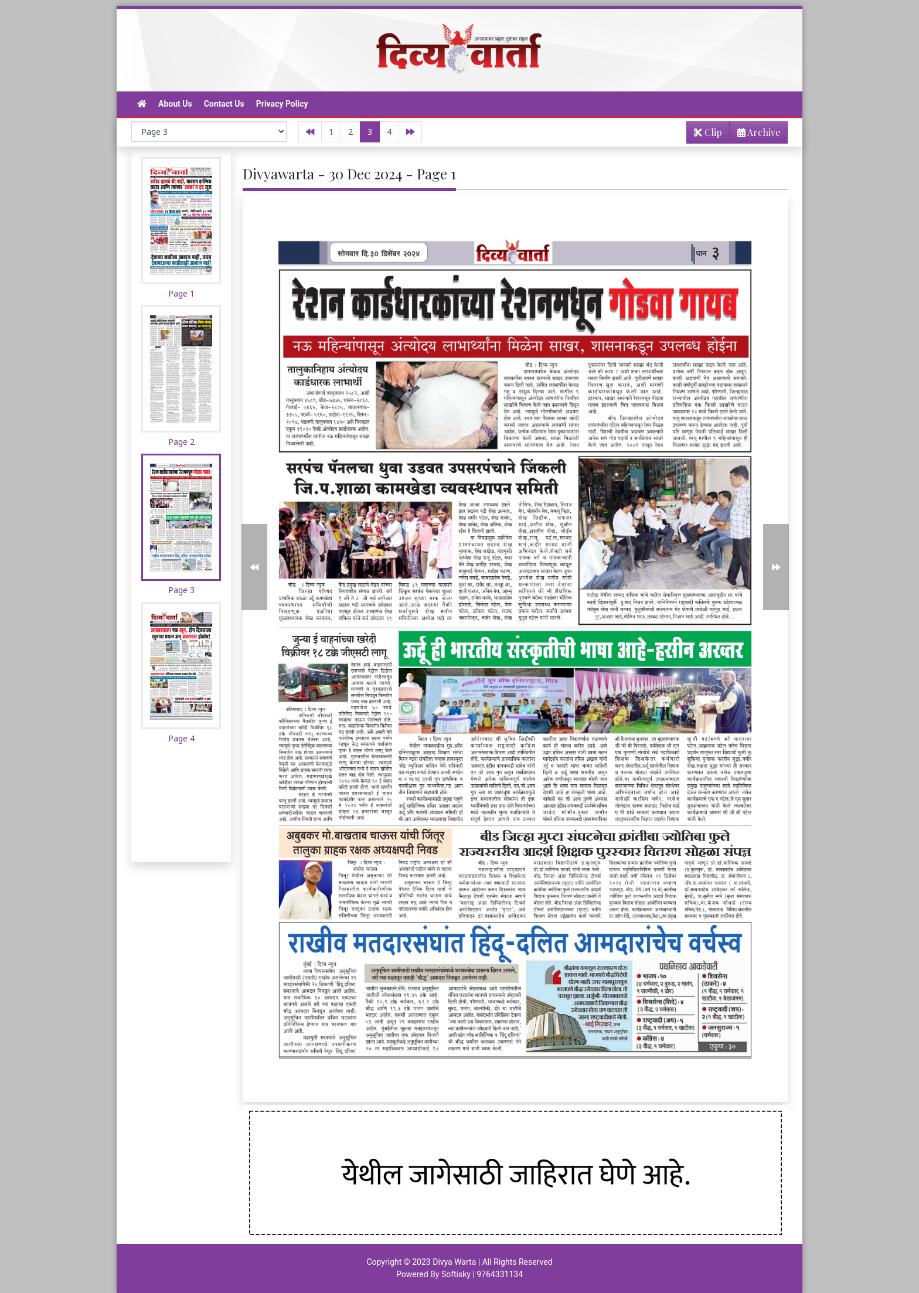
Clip (708, 132)
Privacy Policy (282, 103)
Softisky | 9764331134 (482, 1274)
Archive (755, 134)
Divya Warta (454, 1262)
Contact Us (224, 103)
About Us (175, 103)
